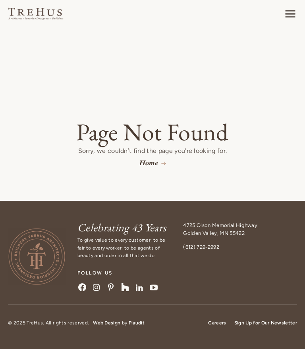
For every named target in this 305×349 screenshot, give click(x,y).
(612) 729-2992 (201, 247)
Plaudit (137, 323)
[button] (290, 14)
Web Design (106, 323)
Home (148, 162)
